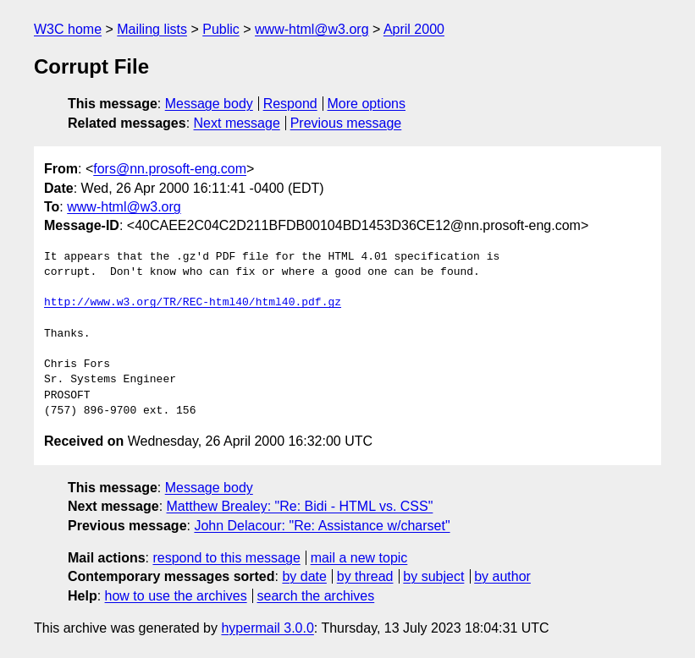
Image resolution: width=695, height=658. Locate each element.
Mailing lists (152, 29)
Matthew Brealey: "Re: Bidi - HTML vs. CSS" (300, 506)
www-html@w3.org (311, 29)
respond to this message (226, 558)
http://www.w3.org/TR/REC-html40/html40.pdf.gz (192, 302)
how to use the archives (176, 596)
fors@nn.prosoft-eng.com (169, 169)
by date (304, 576)
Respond (290, 103)
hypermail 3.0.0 (267, 628)
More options (367, 103)
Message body (209, 103)
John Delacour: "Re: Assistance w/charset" (322, 525)
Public (221, 29)
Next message (237, 123)
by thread (365, 576)
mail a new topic (359, 558)
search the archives (316, 596)
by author (502, 576)
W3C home (68, 29)
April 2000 (413, 29)
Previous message (346, 123)
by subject (433, 576)
